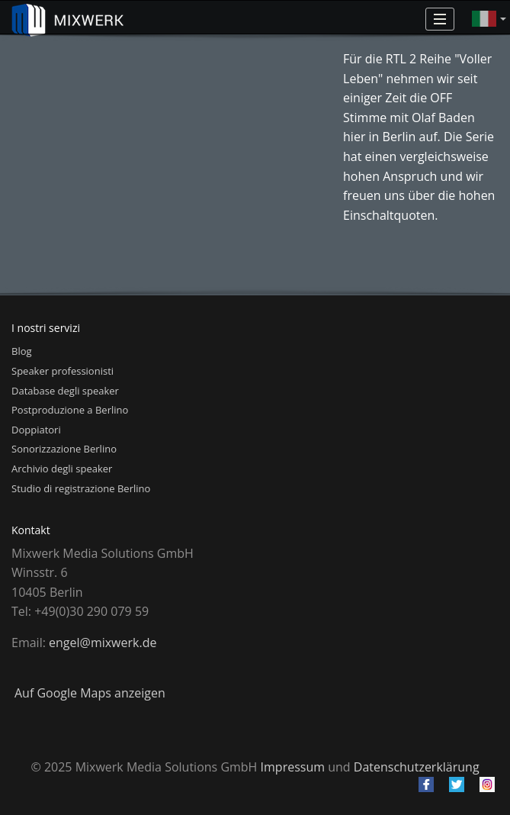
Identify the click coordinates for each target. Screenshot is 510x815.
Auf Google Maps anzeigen (89, 693)
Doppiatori (36, 429)
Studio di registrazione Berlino (80, 488)
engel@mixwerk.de (102, 642)
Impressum (293, 767)
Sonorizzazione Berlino (64, 449)
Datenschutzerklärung (417, 767)
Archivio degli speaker (61, 468)
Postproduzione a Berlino (69, 410)
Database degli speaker (65, 391)
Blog (21, 351)
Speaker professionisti (62, 371)
